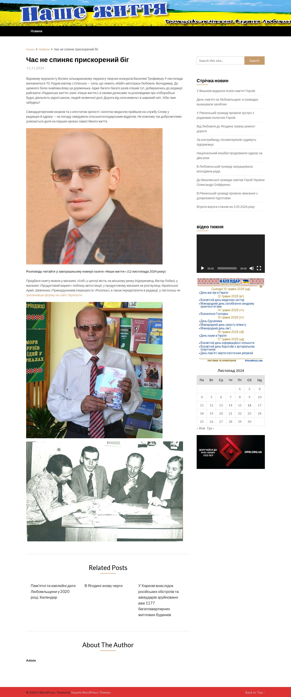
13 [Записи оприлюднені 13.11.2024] (221, 405)
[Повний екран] (259, 268)
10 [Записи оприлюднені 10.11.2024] (259, 397)
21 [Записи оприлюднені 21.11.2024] (230, 413)
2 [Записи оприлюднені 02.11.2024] (249, 389)
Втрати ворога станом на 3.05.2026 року (226, 207)
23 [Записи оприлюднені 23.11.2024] (249, 413)
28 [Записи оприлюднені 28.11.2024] (230, 421)
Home (30, 49)
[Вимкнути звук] (251, 268)
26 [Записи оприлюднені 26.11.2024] (211, 421)
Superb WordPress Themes (91, 692)
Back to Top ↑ (255, 692)
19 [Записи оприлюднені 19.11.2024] (211, 413)
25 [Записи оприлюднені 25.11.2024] (202, 421)
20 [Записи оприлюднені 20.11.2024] (221, 413)
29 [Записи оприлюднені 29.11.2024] (240, 421)
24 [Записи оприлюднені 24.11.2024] (259, 413)
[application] (231, 253)
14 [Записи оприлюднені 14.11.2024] (230, 405)
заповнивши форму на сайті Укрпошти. (54, 295)
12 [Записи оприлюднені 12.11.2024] (211, 405)
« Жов (201, 428)
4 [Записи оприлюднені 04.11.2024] (202, 397)
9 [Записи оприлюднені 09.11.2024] (249, 397)
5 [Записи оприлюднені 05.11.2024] (211, 397)
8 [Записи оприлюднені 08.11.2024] (240, 397)
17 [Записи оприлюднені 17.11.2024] (259, 405)
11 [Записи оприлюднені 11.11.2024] (202, 405)
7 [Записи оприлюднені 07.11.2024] (230, 397)
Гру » (210, 428)
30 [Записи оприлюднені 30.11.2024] (249, 421)
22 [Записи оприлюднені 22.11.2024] (240, 413)
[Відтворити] (202, 268)
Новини (36, 31)
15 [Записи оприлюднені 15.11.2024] (240, 405)
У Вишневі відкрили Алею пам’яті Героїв (226, 91)
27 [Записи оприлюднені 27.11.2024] (221, 421)
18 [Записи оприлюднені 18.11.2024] (202, 413)
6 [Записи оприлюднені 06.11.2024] (221, 397)
